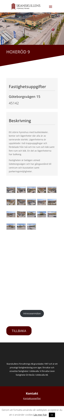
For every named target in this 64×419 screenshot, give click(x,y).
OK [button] (52, 415)
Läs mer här (40, 414)
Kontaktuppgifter (32, 398)
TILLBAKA (19, 331)
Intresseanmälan (32, 313)
